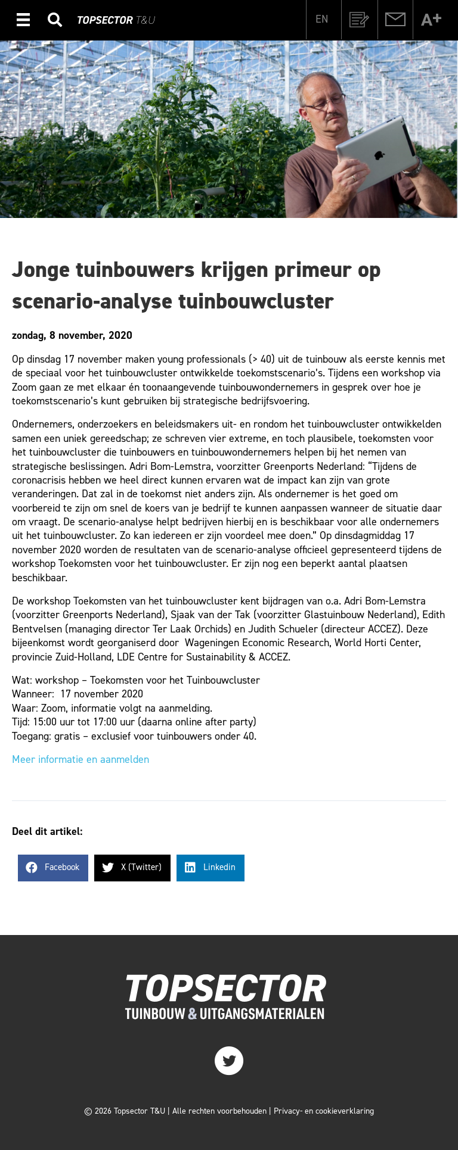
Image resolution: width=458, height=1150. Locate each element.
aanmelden (124, 759)
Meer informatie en (56, 759)
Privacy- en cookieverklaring (324, 1111)
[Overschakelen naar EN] (322, 18)
